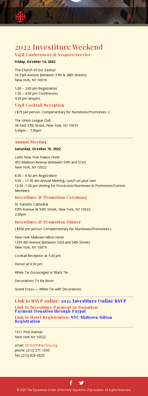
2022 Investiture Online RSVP (94, 301)
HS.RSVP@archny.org (41, 345)
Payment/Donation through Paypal (50, 311)
